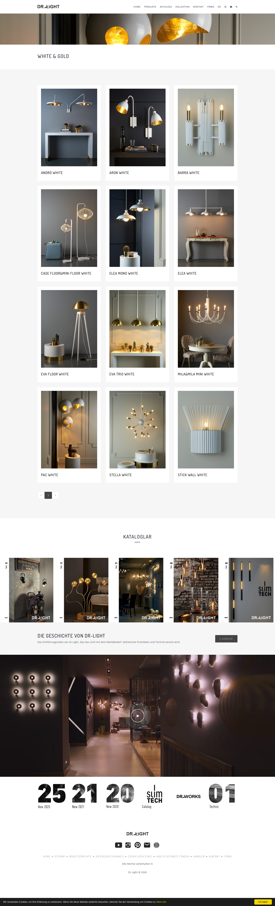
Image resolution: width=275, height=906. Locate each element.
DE (219, 6)
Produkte (150, 6)
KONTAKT (198, 6)
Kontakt (214, 856)
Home (137, 6)
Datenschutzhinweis (110, 856)
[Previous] (41, 495)
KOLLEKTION (183, 6)
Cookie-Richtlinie (140, 856)
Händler (199, 856)
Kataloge (166, 6)
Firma (228, 856)
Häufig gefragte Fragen (172, 856)
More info (161, 902)
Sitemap (60, 856)
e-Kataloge (226, 638)
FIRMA (210, 6)
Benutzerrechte (80, 856)
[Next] (55, 495)
